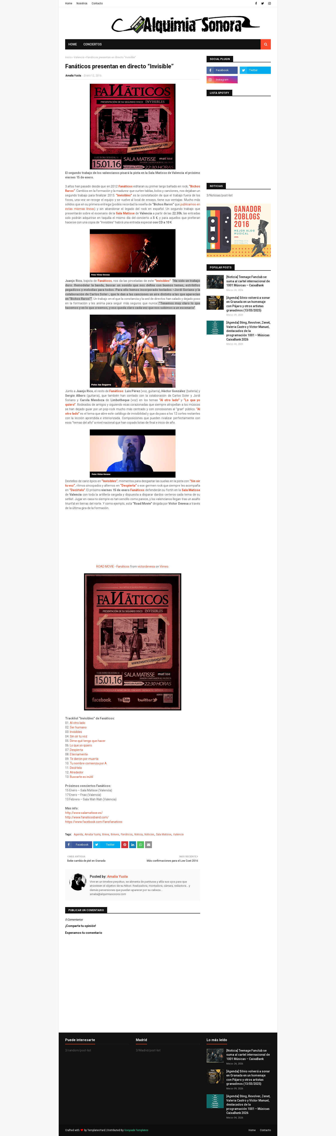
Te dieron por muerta (84, 759)
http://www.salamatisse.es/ (84, 813)
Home (68, 3)
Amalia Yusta (73, 75)
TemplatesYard (96, 1130)
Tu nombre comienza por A (88, 763)
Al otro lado (78, 723)
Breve (105, 834)
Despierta (76, 750)
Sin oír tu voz (79, 736)
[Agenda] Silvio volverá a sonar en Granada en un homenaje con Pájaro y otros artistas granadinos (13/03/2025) (248, 304)
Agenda (78, 834)
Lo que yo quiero (81, 745)
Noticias (149, 834)
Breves (115, 834)
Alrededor (76, 772)
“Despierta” (128, 485)
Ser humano (78, 727)
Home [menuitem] (72, 44)
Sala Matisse (125, 213)
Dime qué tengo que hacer (88, 741)
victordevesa (146, 566)
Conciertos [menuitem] (92, 44)
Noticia (138, 834)
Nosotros (81, 3)
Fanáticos (125, 186)
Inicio (68, 57)
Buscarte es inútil (82, 777)
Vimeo (164, 566)
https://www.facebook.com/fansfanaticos (93, 822)
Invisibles (76, 732)
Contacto (97, 3)
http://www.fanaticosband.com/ (87, 817)
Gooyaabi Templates (136, 1130)
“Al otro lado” (169, 400)
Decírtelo (76, 768)
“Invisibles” (124, 195)
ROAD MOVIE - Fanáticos (112, 566)
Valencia (79, 57)
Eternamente (79, 754)
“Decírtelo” (77, 490)
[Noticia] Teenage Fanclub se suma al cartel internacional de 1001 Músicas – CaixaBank (248, 281)
